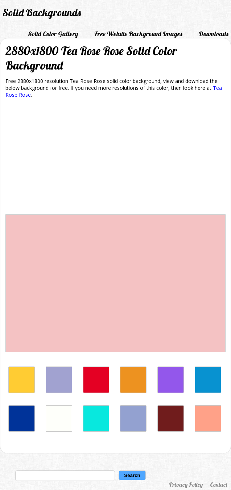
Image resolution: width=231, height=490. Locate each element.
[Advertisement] (115, 157)
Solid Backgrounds (42, 12)
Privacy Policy (186, 484)
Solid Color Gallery (53, 34)
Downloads (213, 34)
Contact (218, 484)
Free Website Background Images (138, 34)
